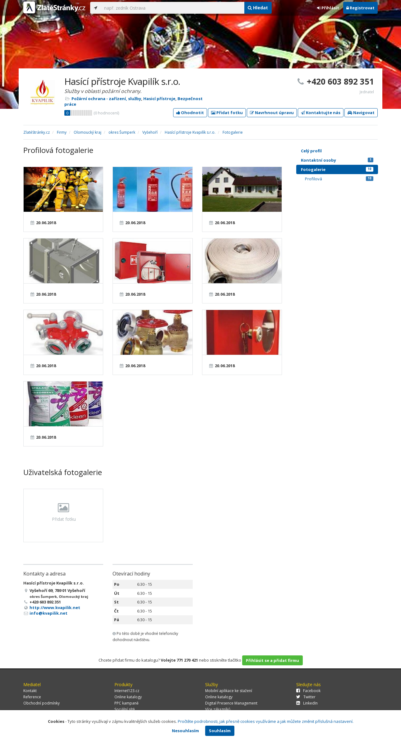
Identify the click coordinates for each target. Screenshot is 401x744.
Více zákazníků (217, 709)
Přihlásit (328, 8)
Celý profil (311, 151)
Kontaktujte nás (320, 112)
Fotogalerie (337, 169)
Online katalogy (128, 697)
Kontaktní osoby (337, 160)
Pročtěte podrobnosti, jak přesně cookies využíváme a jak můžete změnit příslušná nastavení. (265, 721)
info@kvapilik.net (48, 613)
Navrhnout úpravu (272, 112)
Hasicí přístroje (159, 98)
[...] (172, 8)
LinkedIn (307, 703)
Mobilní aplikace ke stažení (228, 690)
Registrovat (360, 8)
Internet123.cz (126, 690)
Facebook (308, 690)
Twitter (306, 697)
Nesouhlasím (185, 730)
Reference (32, 697)
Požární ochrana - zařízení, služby (106, 98)
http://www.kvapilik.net (55, 607)
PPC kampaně (126, 703)
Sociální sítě (124, 709)
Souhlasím (220, 730)
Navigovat (361, 112)
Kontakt (30, 690)
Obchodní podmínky (41, 703)
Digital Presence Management (231, 703)
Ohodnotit (190, 112)
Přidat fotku (227, 112)
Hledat (258, 8)
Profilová (339, 179)
